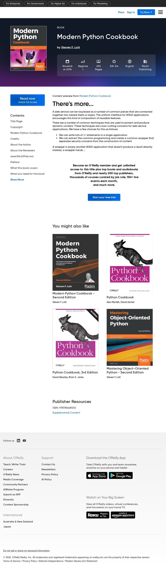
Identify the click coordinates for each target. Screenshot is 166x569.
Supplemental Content (66, 412)
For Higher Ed (58, 3)
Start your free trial (104, 197)
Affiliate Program (13, 489)
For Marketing (100, 3)
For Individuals (79, 3)
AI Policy (47, 479)
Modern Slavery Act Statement (81, 561)
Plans (121, 12)
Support (47, 458)
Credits (14, 139)
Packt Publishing (145, 68)
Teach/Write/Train (14, 464)
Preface (15, 162)
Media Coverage (13, 479)
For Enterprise (13, 3)
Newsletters (48, 469)
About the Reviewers (22, 150)
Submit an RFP (11, 494)
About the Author (20, 144)
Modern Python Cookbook (26, 133)
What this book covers (23, 168)
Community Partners (15, 484)
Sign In (131, 12)
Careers (8, 469)
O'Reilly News (11, 474)
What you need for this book (27, 174)
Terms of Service (11, 561)
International (12, 515)
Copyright (16, 127)
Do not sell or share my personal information (26, 550)
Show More (17, 179)
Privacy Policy (50, 474)
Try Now (146, 12)
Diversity (8, 499)
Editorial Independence (51, 561)
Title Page (16, 121)
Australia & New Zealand (18, 521)
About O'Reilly (13, 458)
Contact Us (48, 464)
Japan (7, 526)
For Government (35, 3)
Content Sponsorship (16, 504)
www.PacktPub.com (22, 156)
